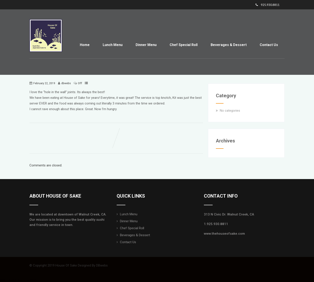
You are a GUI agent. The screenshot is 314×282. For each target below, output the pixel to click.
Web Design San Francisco (19, 280)
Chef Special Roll (184, 45)
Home (85, 45)
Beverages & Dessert (229, 45)
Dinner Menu (146, 45)
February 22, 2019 (44, 83)
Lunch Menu (113, 45)
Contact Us (269, 45)
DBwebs (102, 265)
